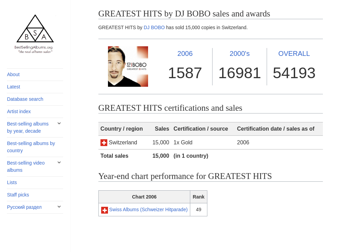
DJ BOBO (154, 27)
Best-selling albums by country (31, 147)
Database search (25, 99)
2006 (185, 53)
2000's (240, 53)
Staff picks (18, 194)
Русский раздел (24, 207)
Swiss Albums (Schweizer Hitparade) (148, 209)
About (13, 74)
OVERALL (294, 53)
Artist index (19, 111)
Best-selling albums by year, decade (27, 127)
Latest (13, 86)
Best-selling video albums (26, 166)
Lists (12, 182)
